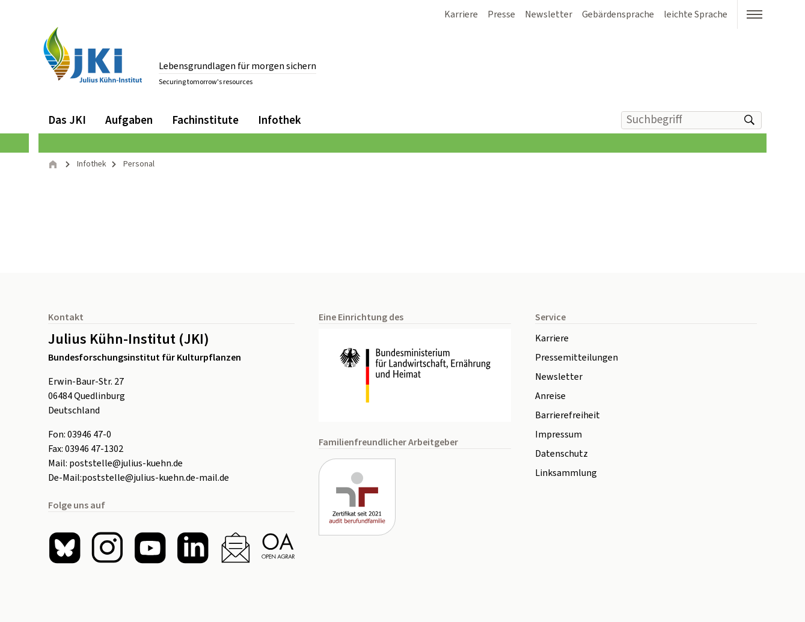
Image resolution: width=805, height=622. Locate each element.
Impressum (558, 434)
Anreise (550, 396)
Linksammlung (566, 473)
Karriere (552, 338)
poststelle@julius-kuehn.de (126, 463)
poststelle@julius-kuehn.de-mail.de (155, 477)
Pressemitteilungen (576, 357)
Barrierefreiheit (567, 415)
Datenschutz (561, 453)
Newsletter (559, 376)
